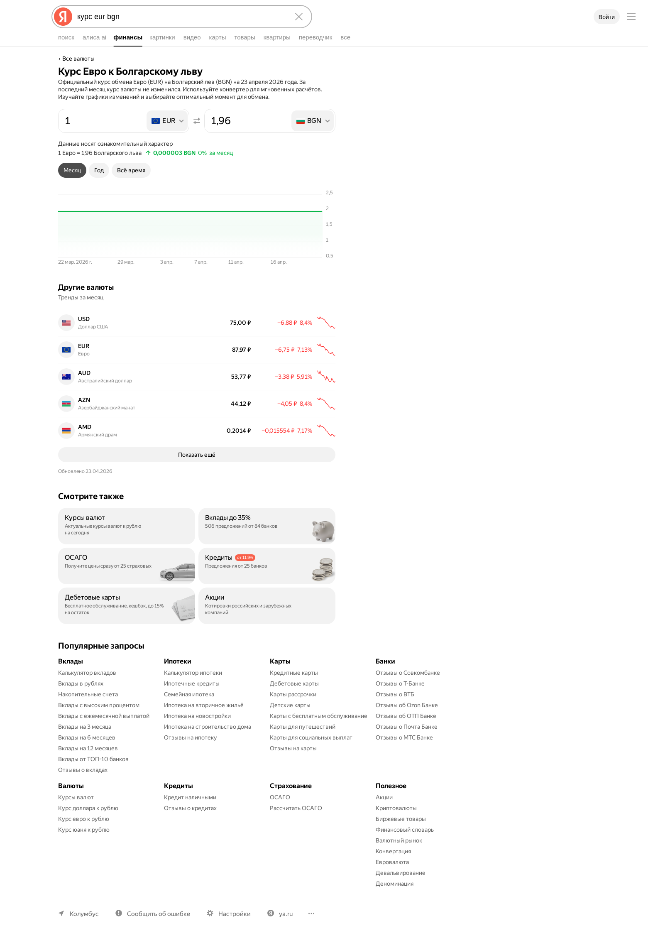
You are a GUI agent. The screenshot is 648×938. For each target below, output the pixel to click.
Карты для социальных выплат (311, 737)
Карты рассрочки (293, 694)
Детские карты (290, 705)
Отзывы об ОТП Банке (406, 716)
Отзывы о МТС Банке (404, 737)
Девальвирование (400, 872)
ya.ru (286, 914)
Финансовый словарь (405, 829)
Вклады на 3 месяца (84, 726)
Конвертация (393, 851)
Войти (607, 17)
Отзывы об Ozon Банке (407, 705)
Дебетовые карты (294, 683)
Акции (384, 797)
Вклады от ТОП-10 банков (93, 759)
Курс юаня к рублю (84, 829)
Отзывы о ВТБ (395, 694)
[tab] (72, 170)
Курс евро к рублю (83, 819)
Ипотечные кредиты (192, 683)
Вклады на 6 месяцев (86, 737)
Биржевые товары (401, 819)
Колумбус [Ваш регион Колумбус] (84, 914)
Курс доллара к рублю (88, 808)
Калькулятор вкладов (87, 672)
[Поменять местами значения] (196, 121)
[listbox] (168, 120)
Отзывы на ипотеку (190, 737)
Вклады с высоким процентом (98, 705)
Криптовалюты (396, 808)
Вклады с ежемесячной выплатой (103, 716)
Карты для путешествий (302, 726)
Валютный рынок (399, 840)
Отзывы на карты (293, 748)
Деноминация (394, 883)
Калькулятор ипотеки (193, 672)
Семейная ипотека (189, 694)
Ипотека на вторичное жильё (204, 705)
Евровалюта (392, 862)
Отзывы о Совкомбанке (408, 672)
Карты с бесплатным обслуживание (318, 716)
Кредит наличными (190, 797)
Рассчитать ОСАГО (296, 808)
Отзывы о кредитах (190, 808)
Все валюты (78, 58)
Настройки (234, 914)
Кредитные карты (294, 672)
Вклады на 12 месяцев (88, 748)
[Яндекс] (63, 16)
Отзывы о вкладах (83, 770)
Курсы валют (76, 797)
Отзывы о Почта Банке (407, 726)
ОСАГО (280, 797)
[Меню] (631, 16)
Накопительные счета (88, 694)
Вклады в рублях (80, 683)
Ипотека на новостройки (197, 716)
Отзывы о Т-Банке (400, 683)
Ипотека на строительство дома (207, 726)
